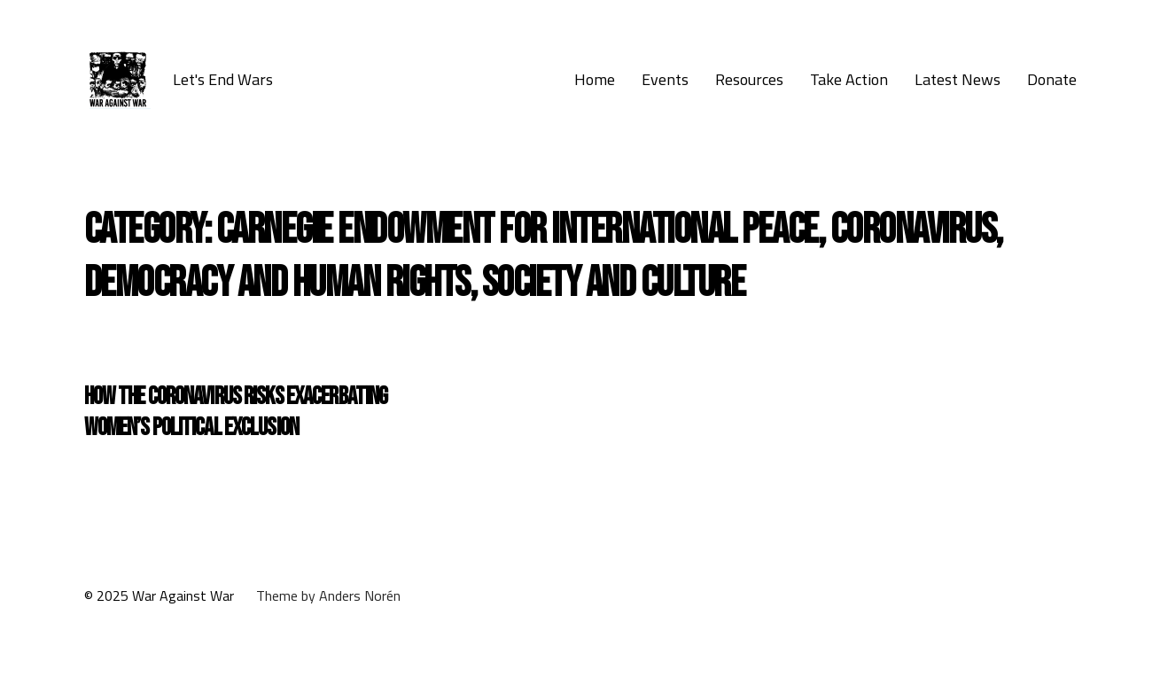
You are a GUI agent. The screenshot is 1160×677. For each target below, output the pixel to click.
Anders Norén (360, 595)
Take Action (849, 80)
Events (665, 80)
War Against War (183, 595)
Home (594, 80)
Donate (1052, 80)
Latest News (957, 80)
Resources (749, 80)
